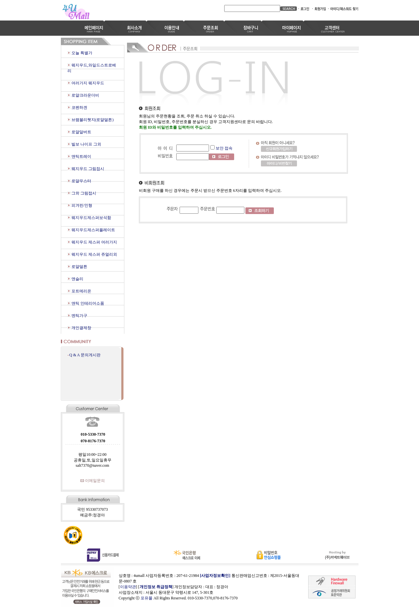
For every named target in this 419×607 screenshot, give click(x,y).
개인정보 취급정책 (156, 587)
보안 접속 (224, 148)
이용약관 (128, 587)
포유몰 (146, 598)
